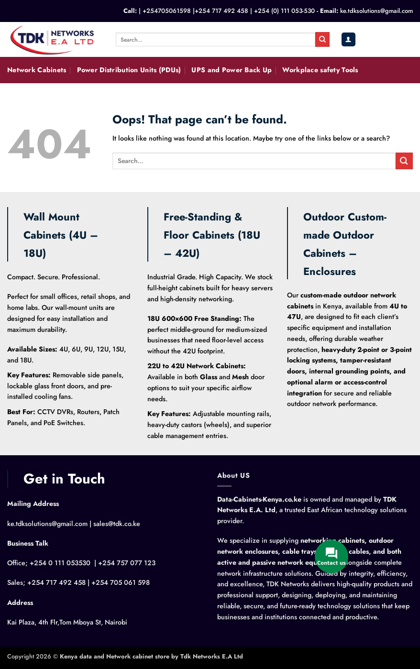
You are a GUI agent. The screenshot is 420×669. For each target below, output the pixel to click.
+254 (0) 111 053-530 (284, 10)
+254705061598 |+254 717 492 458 (195, 10)
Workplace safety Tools (320, 70)
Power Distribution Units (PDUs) (129, 70)
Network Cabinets (36, 70)
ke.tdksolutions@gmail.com (376, 10)
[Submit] (322, 39)
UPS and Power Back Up (231, 70)
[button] (348, 39)
